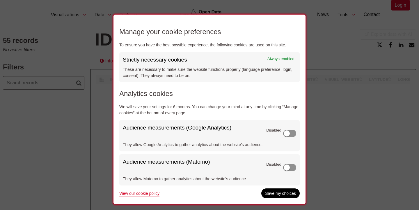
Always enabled (280, 59)
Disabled (273, 130)
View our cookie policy (139, 193)
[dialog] (209, 109)
